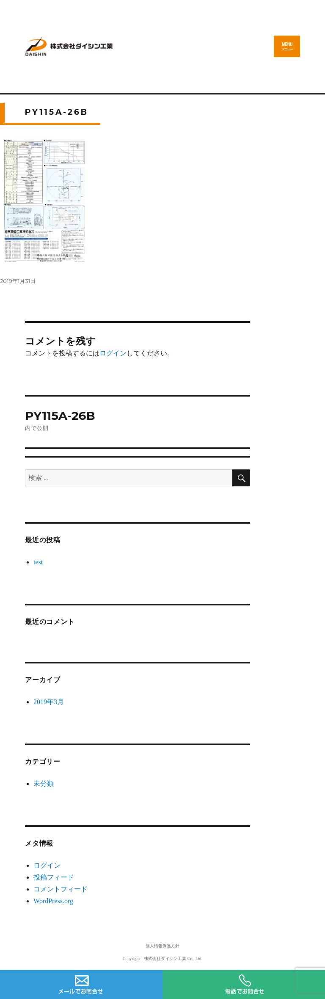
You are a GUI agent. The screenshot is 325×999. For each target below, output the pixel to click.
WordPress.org (53, 901)
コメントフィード (60, 889)
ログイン (113, 353)
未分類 (43, 783)
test (38, 562)
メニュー (287, 46)
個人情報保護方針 (162, 946)
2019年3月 (48, 701)
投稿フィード (53, 877)
